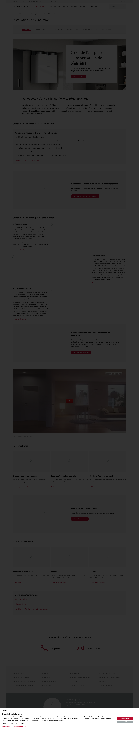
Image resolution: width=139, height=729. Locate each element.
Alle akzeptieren (125, 718)
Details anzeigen (6, 726)
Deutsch (5, 710)
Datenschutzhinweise (20, 726)
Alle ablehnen (125, 722)
